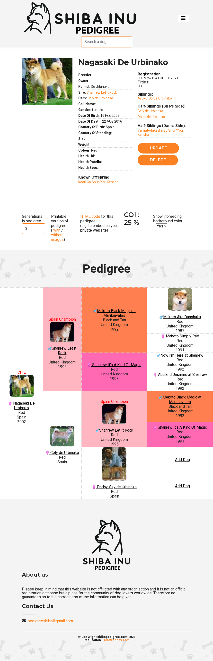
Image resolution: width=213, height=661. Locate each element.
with (56, 230)
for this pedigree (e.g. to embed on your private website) (99, 223)
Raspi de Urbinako (151, 117)
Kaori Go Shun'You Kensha (98, 182)
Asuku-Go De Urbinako (155, 98)
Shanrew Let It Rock (102, 92)
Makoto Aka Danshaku (180, 303)
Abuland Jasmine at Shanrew (180, 374)
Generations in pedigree (32, 218)
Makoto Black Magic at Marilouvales (114, 313)
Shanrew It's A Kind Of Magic (114, 364)
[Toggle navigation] (183, 18)
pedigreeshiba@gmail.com (50, 621)
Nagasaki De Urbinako (21, 392)
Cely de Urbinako (100, 98)
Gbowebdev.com (117, 640)
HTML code (90, 216)
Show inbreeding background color (167, 218)
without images (57, 237)
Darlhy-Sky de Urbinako (114, 468)
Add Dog (182, 459)
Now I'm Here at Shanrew (180, 355)
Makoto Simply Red (180, 336)
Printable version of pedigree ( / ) (59, 228)
